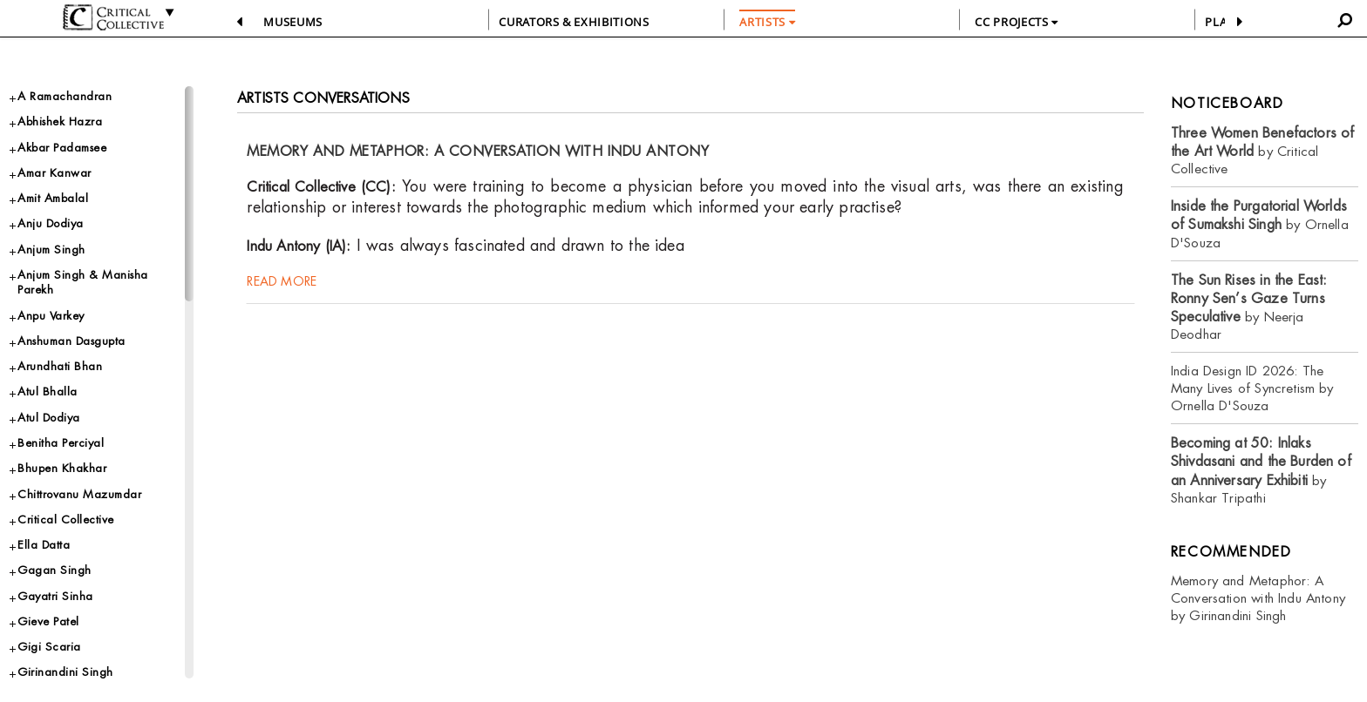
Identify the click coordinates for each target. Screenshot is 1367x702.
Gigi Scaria (49, 646)
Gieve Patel (48, 621)
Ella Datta (43, 544)
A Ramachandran (64, 96)
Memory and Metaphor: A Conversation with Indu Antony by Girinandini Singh (1258, 598)
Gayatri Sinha (55, 596)
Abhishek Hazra (59, 121)
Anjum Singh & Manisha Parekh (82, 282)
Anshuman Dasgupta (71, 341)
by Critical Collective (1263, 151)
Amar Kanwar (54, 172)
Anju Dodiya (50, 223)
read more (281, 281)
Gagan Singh (54, 570)
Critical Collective (65, 519)
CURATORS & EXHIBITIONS (574, 22)
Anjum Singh (51, 249)
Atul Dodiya (48, 417)
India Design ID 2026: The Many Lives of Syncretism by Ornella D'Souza (1252, 388)
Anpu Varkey (51, 315)
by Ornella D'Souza (1260, 224)
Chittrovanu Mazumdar (79, 494)
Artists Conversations (323, 98)
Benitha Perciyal (60, 442)
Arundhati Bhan (59, 366)
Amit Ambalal (52, 198)
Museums (293, 22)
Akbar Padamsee (61, 147)
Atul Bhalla (47, 391)
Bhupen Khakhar (61, 468)
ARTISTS (767, 22)
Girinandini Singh (65, 672)
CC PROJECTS (1016, 22)
